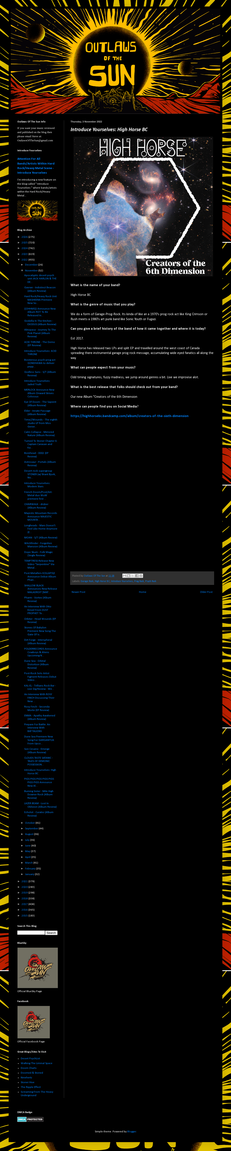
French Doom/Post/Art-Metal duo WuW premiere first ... (38, 495)
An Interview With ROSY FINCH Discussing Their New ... (39, 698)
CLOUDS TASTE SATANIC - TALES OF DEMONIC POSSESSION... (38, 761)
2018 (25, 898)
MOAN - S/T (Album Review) (40, 537)
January (30, 874)
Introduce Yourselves (122, 581)
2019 (25, 892)
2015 (25, 915)
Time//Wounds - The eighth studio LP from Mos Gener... (40, 423)
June (28, 845)
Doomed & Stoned (32, 1072)
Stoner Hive (27, 1082)
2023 (25, 254)
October (30, 823)
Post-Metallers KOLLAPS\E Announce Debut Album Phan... (40, 576)
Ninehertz (26, 1077)
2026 (25, 237)
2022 (25, 259)
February (30, 868)
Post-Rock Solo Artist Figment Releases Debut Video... (40, 676)
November (31, 270)
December (31, 264)
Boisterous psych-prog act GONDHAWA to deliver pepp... (39, 363)
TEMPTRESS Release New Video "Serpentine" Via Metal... (39, 564)
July (27, 840)
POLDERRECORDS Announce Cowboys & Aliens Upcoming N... (40, 652)
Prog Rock (139, 581)
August (29, 834)
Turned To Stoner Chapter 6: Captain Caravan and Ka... (40, 444)
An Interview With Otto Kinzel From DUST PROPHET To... (37, 610)
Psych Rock (150, 581)
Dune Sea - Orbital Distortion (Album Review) (36, 664)
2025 (25, 242)
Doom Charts (29, 1068)
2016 (25, 909)
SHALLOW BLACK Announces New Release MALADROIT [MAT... (40, 589)
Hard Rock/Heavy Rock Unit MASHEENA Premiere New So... (40, 300)
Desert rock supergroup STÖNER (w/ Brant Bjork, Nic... (40, 474)
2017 (25, 904)
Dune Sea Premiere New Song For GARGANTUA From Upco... (39, 740)
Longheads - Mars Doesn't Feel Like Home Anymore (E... (40, 529)
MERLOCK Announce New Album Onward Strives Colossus (39, 393)
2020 (25, 887)
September (32, 828)
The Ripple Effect (31, 1087)
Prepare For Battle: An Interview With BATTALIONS (37, 728)
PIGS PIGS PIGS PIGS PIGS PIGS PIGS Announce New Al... (39, 782)
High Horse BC (102, 581)
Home (142, 592)
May (28, 851)
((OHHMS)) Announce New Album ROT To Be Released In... (40, 312)
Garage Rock (87, 581)
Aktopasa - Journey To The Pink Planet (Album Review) (40, 333)
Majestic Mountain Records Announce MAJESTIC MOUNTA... (40, 516)
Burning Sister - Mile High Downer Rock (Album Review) (38, 794)
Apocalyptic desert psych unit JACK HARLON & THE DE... (40, 279)
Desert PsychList (30, 1058)
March (29, 862)
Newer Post (78, 592)
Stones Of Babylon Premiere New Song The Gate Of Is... (40, 631)
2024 (25, 248)
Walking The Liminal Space (36, 1063)
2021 (25, 881)
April (28, 857)
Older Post (206, 592)
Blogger (131, 1131)
